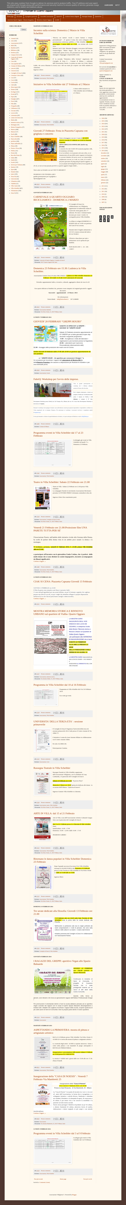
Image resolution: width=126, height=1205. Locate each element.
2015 (103, 148)
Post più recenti (38, 1179)
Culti (12, 85)
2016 (103, 145)
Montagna (14, 125)
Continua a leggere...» (40, 561)
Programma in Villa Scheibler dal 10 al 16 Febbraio (60, 684)
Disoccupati (14, 87)
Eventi (13, 94)
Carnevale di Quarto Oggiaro (47, 260)
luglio (103, 166)
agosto (103, 164)
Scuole (48, 373)
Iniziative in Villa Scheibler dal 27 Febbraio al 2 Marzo (62, 84)
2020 (103, 134)
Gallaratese (14, 108)
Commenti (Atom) (45, 1182)
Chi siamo (19, 16)
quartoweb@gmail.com (105, 71)
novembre (104, 155)
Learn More (108, 5)
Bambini (49, 309)
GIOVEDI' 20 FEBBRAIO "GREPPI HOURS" (58, 321)
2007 (103, 202)
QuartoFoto (98, 16)
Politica (13, 151)
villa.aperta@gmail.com (106, 63)
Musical (13, 132)
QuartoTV (59, 16)
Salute (12, 158)
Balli (12, 45)
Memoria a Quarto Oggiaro (44, 20)
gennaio (103, 182)
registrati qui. (38, 412)
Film (12, 103)
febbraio (103, 180)
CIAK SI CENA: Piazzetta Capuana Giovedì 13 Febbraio (63, 581)
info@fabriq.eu (84, 416)
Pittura (13, 146)
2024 (103, 123)
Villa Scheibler (50, 78)
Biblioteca (14, 50)
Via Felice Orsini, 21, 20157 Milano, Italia (51, 311)
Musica (48, 187)
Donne (13, 89)
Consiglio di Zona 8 (60, 260)
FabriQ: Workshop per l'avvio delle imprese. (56, 379)
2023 (103, 126)
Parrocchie (14, 139)
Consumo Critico (15, 75)
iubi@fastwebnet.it (62, 299)
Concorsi (13, 70)
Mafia (12, 120)
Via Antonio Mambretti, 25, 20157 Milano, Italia (53, 1123)
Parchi (13, 134)
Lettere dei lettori (16, 118)
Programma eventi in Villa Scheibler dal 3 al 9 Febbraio (62, 1133)
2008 (103, 199)
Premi (12, 153)
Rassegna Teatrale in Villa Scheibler (52, 767)
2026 (103, 118)
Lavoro (13, 113)
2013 (103, 186)
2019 (103, 137)
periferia (13, 141)
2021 (103, 132)
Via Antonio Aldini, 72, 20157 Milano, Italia (52, 678)
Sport (12, 169)
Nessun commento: (46, 75)
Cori (12, 78)
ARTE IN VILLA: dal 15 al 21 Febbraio (54, 813)
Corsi (48, 762)
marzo (103, 177)
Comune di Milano (44, 426)
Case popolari (15, 63)
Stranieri (13, 172)
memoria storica (51, 676)
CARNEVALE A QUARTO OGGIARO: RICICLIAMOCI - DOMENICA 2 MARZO (56, 198)
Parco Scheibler (15, 136)
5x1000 (57, 20)
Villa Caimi (14, 186)
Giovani (13, 111)
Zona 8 (13, 193)
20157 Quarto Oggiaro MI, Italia (49, 262)
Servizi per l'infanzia (16, 165)
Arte (12, 41)
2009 (103, 197)
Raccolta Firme (15, 155)
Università (14, 179)
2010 (103, 194)
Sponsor (13, 167)
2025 (103, 121)
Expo (12, 96)
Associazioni (42, 78)
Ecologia (13, 92)
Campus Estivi (15, 55)
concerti (13, 68)
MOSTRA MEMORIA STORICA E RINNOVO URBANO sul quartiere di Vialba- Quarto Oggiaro (59, 612)
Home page (10, 16)
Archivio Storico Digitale (72, 16)
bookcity (13, 52)
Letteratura (14, 115)
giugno (103, 169)
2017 (103, 142)
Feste (12, 101)
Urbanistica (14, 181)
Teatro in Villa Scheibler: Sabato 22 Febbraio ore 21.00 (62, 482)
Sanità (12, 160)
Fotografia (14, 106)
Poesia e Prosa (15, 148)
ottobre (103, 158)
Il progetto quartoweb (31, 16)
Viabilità (13, 183)
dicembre (104, 153)
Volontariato (14, 190)
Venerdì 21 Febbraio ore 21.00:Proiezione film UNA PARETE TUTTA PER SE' (60, 529)
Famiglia (13, 99)
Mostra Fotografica (16, 127)
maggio (103, 172)
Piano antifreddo (15, 143)
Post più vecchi (87, 1179)
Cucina (13, 82)
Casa (12, 61)
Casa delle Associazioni (46, 16)
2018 (103, 140)
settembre (104, 161)
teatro (58, 519)
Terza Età (13, 176)
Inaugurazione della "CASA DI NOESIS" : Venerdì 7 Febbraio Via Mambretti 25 (61, 1078)
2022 (103, 129)
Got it (117, 5)
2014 (103, 150)
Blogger (74, 1195)
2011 (103, 191)
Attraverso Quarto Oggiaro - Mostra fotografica (20, 20)
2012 (103, 189)
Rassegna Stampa (87, 16)
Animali (13, 38)
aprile (102, 174)
